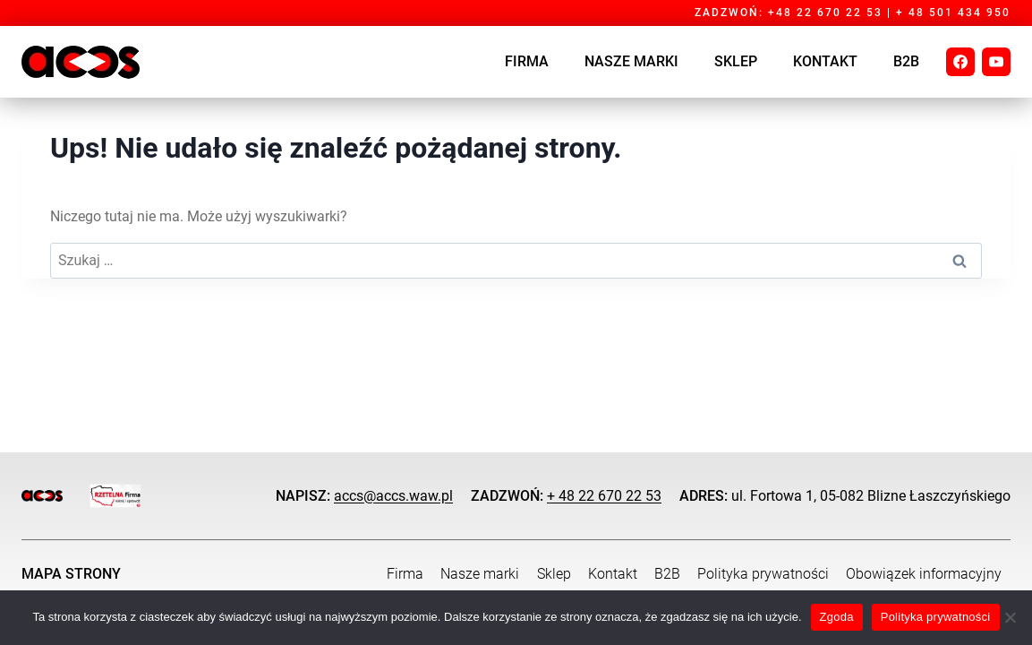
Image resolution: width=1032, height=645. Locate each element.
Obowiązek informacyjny (924, 573)
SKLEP (735, 61)
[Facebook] (960, 61)
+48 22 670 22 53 (825, 12)
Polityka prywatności (763, 573)
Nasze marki (631, 61)
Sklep (554, 573)
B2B (906, 61)
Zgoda (837, 617)
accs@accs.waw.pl (393, 495)
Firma (527, 61)
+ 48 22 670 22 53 (604, 495)
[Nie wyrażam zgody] (1010, 617)
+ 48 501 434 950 (953, 12)
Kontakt (825, 61)
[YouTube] (996, 61)
